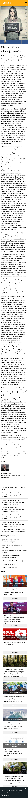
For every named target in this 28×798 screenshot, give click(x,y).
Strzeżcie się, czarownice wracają (15, 773)
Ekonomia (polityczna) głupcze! (14, 612)
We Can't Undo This (10, 564)
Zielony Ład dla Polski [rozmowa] (13, 561)
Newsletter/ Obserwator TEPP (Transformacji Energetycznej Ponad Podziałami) (13, 517)
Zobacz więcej (5, 795)
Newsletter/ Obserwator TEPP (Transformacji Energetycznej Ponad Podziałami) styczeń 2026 (13, 502)
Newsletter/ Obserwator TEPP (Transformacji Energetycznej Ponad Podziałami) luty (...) (13, 495)
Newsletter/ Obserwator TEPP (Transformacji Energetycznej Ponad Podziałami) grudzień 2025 (13, 509)
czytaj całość (14, 598)
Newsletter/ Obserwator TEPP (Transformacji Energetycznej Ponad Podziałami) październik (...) (13, 524)
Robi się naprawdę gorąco (11, 567)
